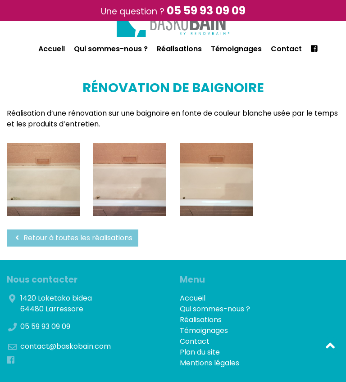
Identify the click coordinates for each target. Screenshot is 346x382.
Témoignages (236, 49)
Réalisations (179, 49)
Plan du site (200, 352)
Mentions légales (209, 363)
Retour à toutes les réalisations (72, 238)
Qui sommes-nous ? (111, 49)
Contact (286, 49)
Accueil (51, 49)
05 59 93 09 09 (206, 10)
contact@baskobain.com (65, 346)
